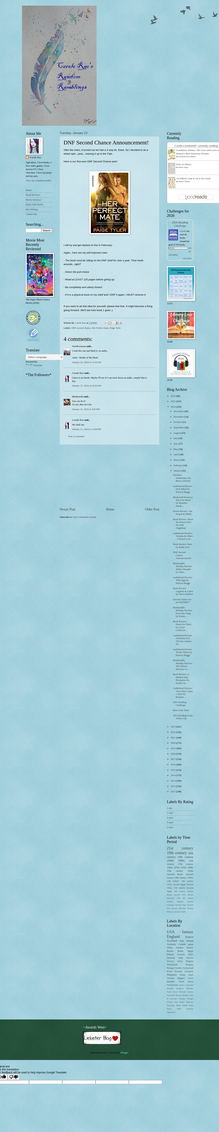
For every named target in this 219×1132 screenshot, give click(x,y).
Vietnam (170, 978)
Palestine (189, 988)
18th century (185, 856)
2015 (173, 770)
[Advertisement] (109, 476)
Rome (180, 951)
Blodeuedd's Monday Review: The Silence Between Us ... (182, 664)
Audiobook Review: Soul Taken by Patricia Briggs (182, 489)
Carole (183, 231)
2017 (173, 759)
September (178, 427)
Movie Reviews (33, 200)
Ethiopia (170, 988)
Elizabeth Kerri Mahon (187, 157)
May (176, 449)
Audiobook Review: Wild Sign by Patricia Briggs (182, 580)
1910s (169, 884)
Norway (170, 961)
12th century (173, 881)
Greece (189, 947)
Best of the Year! (181, 710)
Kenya (181, 1002)
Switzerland (188, 968)
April (176, 454)
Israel (190, 975)
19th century (177, 853)
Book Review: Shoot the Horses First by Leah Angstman (183, 523)
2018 (173, 754)
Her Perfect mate (100, 328)
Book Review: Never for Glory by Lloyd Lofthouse (182, 626)
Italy (181, 941)
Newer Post (67, 509)
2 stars (170, 813)
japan (190, 944)
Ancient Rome (175, 874)
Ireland (189, 941)
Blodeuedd (77, 396)
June (176, 443)
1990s (181, 860)
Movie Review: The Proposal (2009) (182, 512)
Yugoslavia (171, 1012)
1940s (170, 860)
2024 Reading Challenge (179, 703)
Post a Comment (76, 436)
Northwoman (79, 346)
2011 (173, 791)
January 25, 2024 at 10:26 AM (86, 385)
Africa (180, 961)
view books (187, 258)
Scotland (172, 940)
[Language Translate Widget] (44, 357)
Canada (182, 944)
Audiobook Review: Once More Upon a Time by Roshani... (183, 692)
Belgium (189, 961)
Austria (179, 947)
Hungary (189, 964)
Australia (181, 954)
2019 (173, 748)
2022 (173, 732)
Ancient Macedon (178, 908)
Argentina (189, 985)
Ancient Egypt (179, 884)
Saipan (184, 1005)
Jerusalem (189, 971)
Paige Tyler (115, 328)
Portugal (170, 968)
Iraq (176, 1002)
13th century (187, 881)
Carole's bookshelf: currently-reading (196, 145)
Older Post (152, 509)
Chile (191, 995)
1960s (170, 867)
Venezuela (171, 995)
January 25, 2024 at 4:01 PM (86, 409)
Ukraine (190, 992)
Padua (178, 1005)
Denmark (171, 958)
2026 (173, 396)
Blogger (124, 1052)
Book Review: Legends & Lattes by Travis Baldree (183, 591)
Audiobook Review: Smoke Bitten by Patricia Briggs (182, 652)
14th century (180, 877)
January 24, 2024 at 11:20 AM (86, 362)
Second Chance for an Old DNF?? (182, 601)
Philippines (172, 975)
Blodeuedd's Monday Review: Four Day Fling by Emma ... (182, 612)
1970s (176, 867)
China (170, 947)
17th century (185, 864)
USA (171, 932)
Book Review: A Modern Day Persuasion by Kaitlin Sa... (181, 678)
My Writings (32, 209)
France (189, 936)
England (173, 936)
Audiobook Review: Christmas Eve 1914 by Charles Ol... (182, 639)
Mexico (190, 958)
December (178, 411)
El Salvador (172, 999)
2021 (173, 737)
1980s (190, 867)
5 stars (170, 827)
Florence (182, 999)
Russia (170, 951)
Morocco (189, 1002)
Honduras (180, 988)
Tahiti (179, 1009)
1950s (183, 867)
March (176, 460)
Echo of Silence (184, 164)
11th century (179, 888)
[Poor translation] (14, 1077)
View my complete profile (38, 180)
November (178, 416)
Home (110, 509)
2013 (173, 780)
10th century (179, 891)
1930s (190, 871)
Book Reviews (33, 195)
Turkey (182, 975)
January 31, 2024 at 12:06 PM (86, 429)
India (181, 958)
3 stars (170, 817)
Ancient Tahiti (180, 912)
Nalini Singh (183, 167)
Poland (170, 954)
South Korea (172, 992)
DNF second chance (81, 328)
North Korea (186, 981)
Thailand (182, 992)
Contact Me (31, 214)
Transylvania (172, 985)
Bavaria (179, 995)
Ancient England (175, 902)
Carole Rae (78, 373)
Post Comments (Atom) (84, 517)
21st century (180, 848)
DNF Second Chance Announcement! (182, 555)
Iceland (170, 1002)
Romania (178, 971)
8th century (188, 898)
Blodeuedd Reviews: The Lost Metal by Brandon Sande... (183, 501)
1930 (178, 898)
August (177, 433)
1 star (169, 808)
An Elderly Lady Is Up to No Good (193, 178)
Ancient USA (180, 895)
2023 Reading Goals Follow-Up (183, 717)
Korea (169, 971)
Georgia (190, 999)
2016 (173, 764)
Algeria (182, 985)
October (177, 422)
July (175, 438)
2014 (173, 775)
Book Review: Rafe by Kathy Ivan (182, 545)
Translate (34, 365)
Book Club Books (34, 204)
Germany (171, 944)
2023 (173, 726)
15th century (175, 871)
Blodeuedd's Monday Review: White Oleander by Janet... (182, 567)
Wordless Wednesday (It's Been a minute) (182, 478)
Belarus (185, 995)
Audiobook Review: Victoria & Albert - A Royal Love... (183, 536)
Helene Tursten (184, 181)
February (178, 465)
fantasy (187, 932)
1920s (190, 877)
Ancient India (180, 905)
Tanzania (189, 1009)
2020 (173, 743)
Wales (190, 954)
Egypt (190, 951)
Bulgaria (181, 978)
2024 (173, 406)
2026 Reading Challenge (180, 224)
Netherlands (172, 964)
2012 (173, 786)
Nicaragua (171, 1005)
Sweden (178, 968)
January (177, 470)
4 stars (170, 822)
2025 (173, 401)
